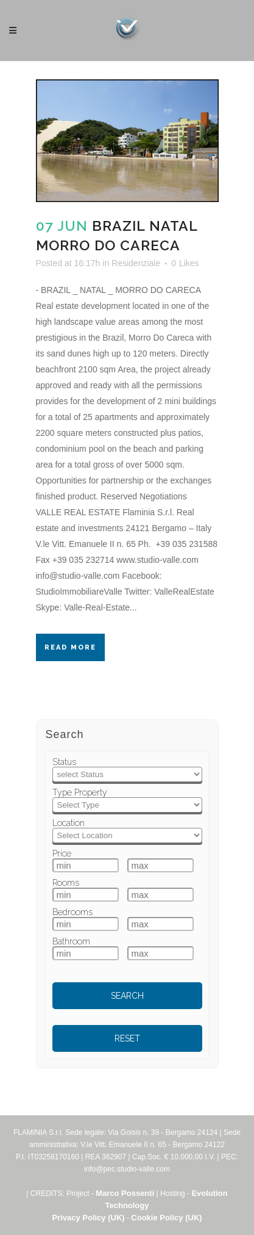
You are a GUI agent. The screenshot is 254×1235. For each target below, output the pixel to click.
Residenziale (135, 263)
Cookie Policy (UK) (166, 1217)
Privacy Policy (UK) (88, 1217)
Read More (70, 647)
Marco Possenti (125, 1193)
